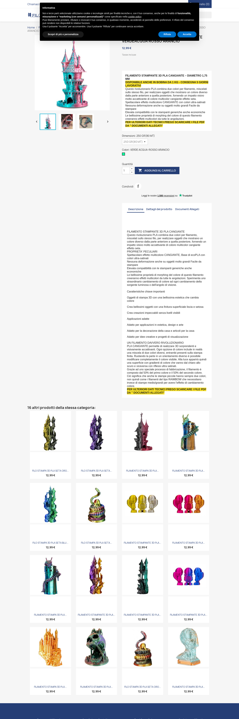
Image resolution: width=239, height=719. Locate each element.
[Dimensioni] (135, 142)
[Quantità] (126, 170)
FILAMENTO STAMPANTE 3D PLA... (142, 542)
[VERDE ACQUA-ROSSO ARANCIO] (124, 155)
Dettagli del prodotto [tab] (159, 209)
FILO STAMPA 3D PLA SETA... (96, 470)
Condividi (138, 186)
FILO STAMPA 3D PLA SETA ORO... (50, 470)
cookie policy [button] (134, 16)
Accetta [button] (187, 34)
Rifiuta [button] (167, 34)
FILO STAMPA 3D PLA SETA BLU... (50, 542)
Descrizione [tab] (135, 209)
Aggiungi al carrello (157, 170)
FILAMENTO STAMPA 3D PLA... (142, 470)
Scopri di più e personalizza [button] (63, 34)
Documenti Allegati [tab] (187, 209)
